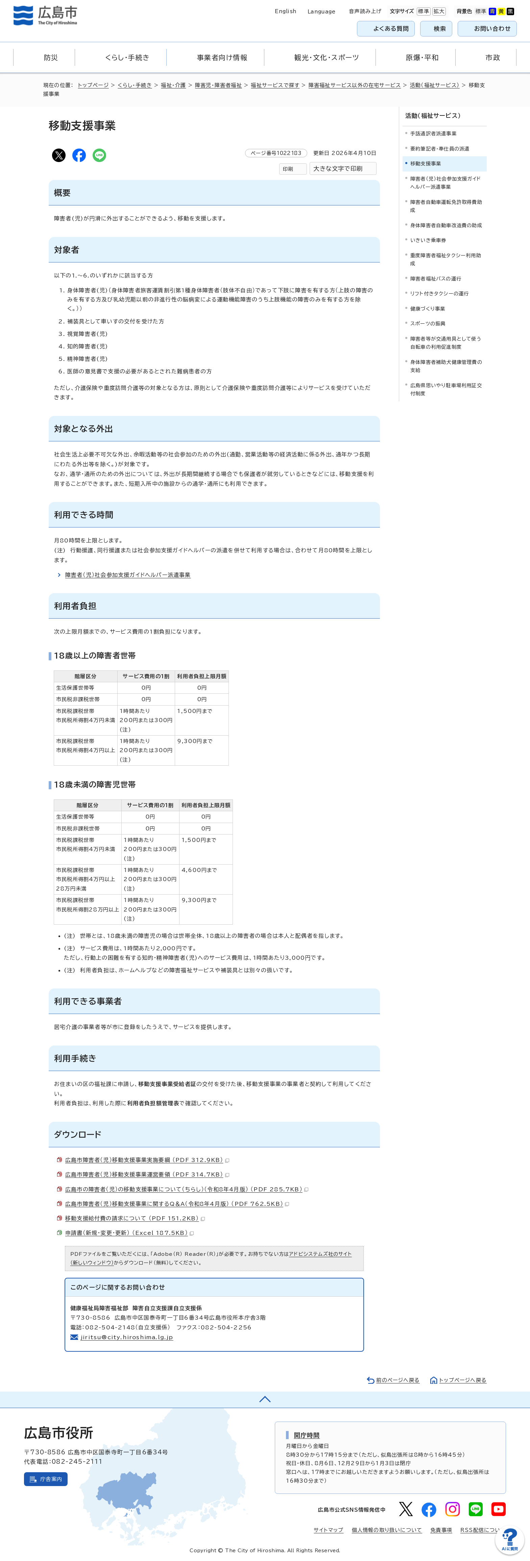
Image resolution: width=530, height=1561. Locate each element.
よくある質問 (391, 28)
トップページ (93, 85)
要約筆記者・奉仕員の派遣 (439, 148)
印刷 (288, 168)
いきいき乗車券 (428, 240)
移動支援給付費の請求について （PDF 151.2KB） (135, 1218)
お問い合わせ (492, 28)
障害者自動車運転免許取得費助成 (446, 206)
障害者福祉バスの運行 (435, 278)
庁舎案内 (51, 1479)
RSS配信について (483, 1530)
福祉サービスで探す (275, 85)
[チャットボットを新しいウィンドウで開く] (510, 1553)
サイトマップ (328, 1530)
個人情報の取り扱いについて (387, 1530)
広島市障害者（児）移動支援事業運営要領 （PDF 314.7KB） (147, 1174)
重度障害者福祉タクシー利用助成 (445, 259)
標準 (423, 11)
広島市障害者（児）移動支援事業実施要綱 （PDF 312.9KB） (147, 1160)
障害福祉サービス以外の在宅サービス (355, 85)
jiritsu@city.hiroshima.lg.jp (126, 1337)
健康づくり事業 (427, 308)
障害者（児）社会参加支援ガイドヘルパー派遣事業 (128, 575)
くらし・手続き (135, 85)
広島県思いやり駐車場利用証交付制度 (446, 389)
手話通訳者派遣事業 (433, 133)
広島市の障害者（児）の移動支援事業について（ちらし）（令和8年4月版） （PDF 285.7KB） (186, 1189)
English (285, 11)
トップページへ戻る (463, 1380)
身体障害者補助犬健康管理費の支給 (446, 366)
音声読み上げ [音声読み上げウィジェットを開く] (365, 11)
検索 (440, 28)
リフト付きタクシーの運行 (439, 293)
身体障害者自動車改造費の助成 (446, 225)
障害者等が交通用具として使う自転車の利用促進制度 (445, 342)
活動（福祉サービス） (435, 85)
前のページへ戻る (398, 1380)
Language (322, 11)
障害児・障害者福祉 (218, 85)
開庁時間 (307, 1435)
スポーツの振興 (427, 323)
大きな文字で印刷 (338, 168)
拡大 (438, 11)
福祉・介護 (173, 85)
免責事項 (441, 1530)
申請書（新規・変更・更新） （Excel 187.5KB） (129, 1233)
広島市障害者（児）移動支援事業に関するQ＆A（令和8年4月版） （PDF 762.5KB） (177, 1204)
